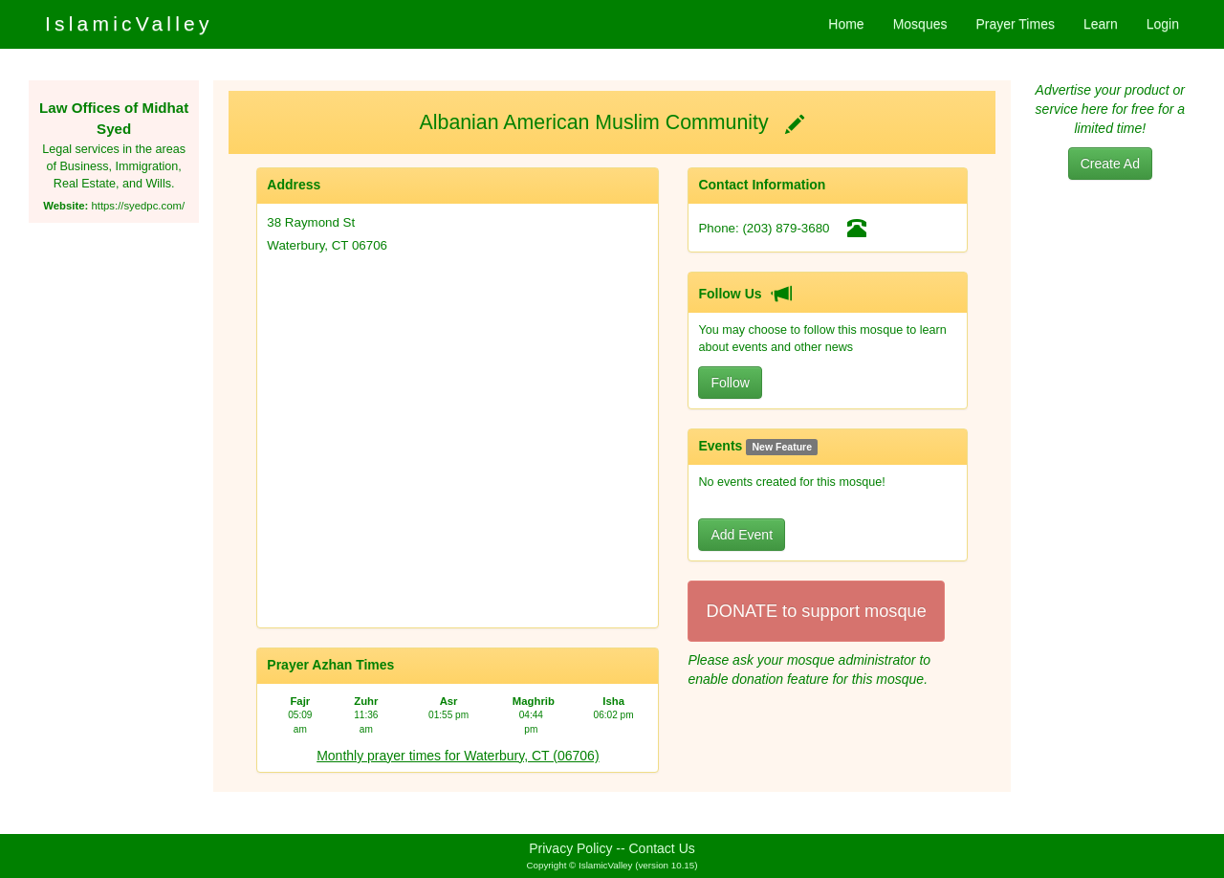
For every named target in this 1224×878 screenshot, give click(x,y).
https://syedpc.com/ (138, 205)
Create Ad (1110, 163)
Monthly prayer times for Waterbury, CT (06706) (458, 755)
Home (845, 24)
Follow (729, 382)
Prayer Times (1014, 24)
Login (1163, 24)
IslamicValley (129, 23)
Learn (1100, 24)
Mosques (920, 24)
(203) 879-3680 (785, 228)
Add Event (741, 534)
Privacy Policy (570, 848)
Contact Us (662, 848)
